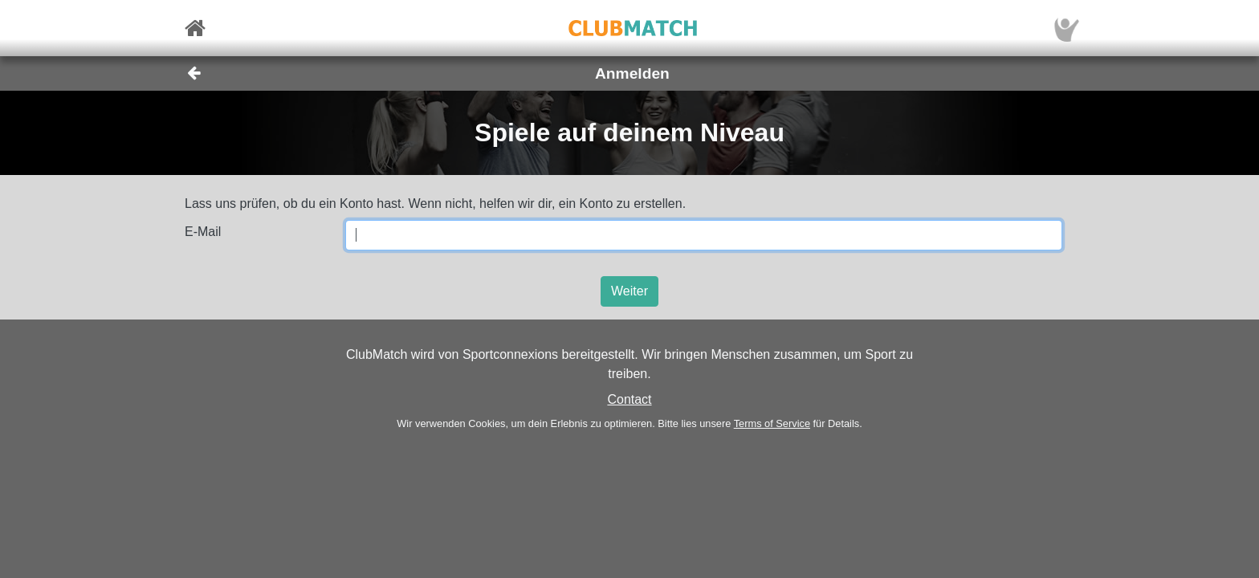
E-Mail (203, 231)
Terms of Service (772, 423)
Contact (629, 399)
